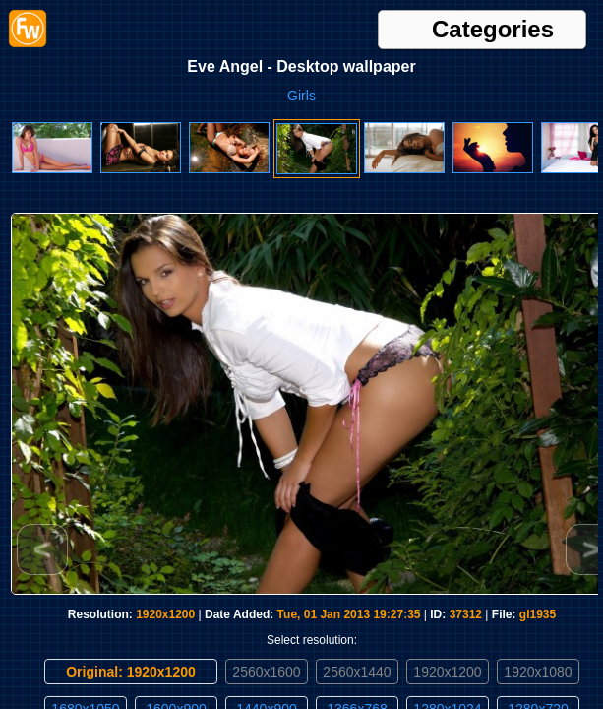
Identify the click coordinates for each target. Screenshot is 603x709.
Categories (493, 29)
